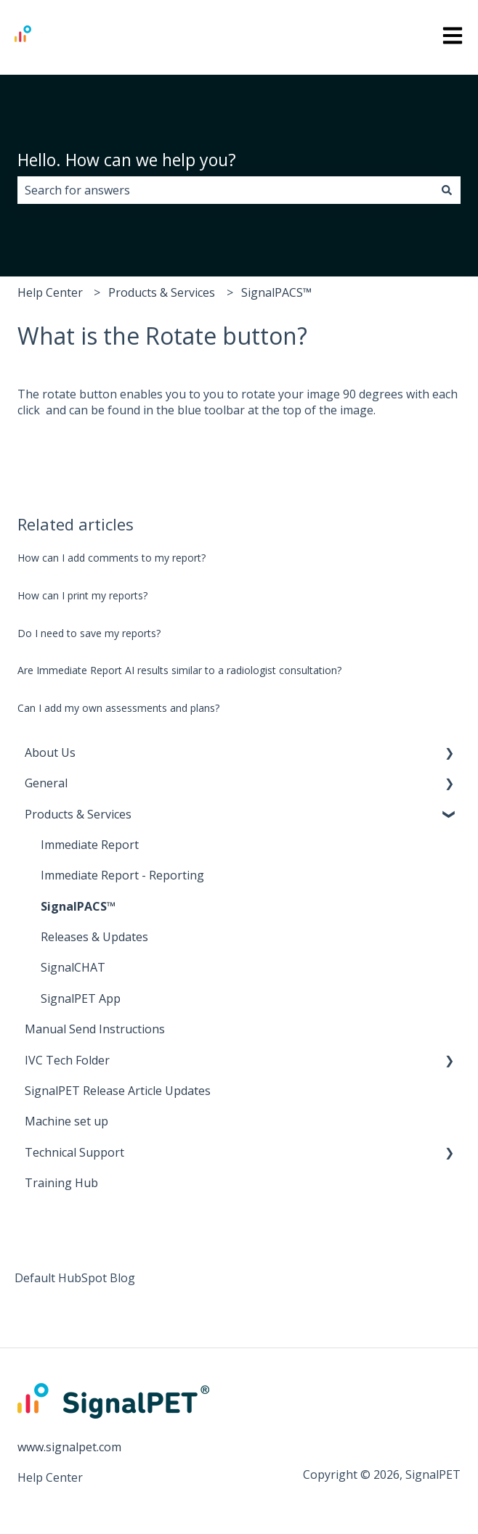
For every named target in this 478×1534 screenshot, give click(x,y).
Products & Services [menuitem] (78, 814)
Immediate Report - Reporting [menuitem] (122, 875)
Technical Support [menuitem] (74, 1152)
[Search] (447, 190)
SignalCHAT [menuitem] (73, 967)
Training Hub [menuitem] (61, 1183)
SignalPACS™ (276, 292)
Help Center (50, 292)
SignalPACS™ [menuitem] (78, 906)
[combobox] (225, 190)
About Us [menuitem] (50, 752)
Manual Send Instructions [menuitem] (95, 1029)
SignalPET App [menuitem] (81, 998)
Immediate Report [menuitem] (90, 845)
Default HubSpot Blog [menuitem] (75, 1278)
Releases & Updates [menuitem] (94, 937)
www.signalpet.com (69, 1447)
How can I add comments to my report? (111, 558)
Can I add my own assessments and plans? (118, 708)
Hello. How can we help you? (126, 159)
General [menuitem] (46, 783)
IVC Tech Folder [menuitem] (67, 1060)
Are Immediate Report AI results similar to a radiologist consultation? (179, 670)
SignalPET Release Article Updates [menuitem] (118, 1091)
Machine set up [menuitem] (66, 1121)
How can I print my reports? (82, 595)
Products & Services (161, 292)
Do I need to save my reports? (89, 633)
